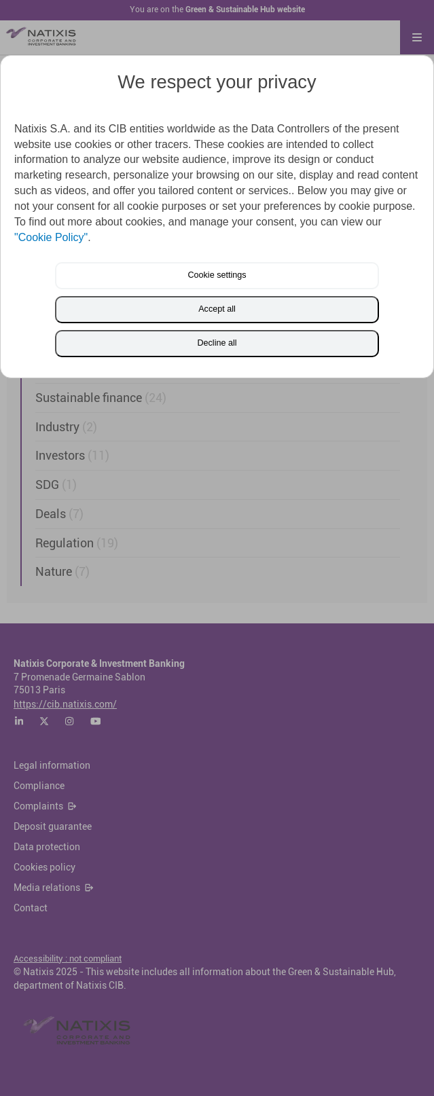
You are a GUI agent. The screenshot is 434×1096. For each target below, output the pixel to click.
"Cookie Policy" (51, 237)
